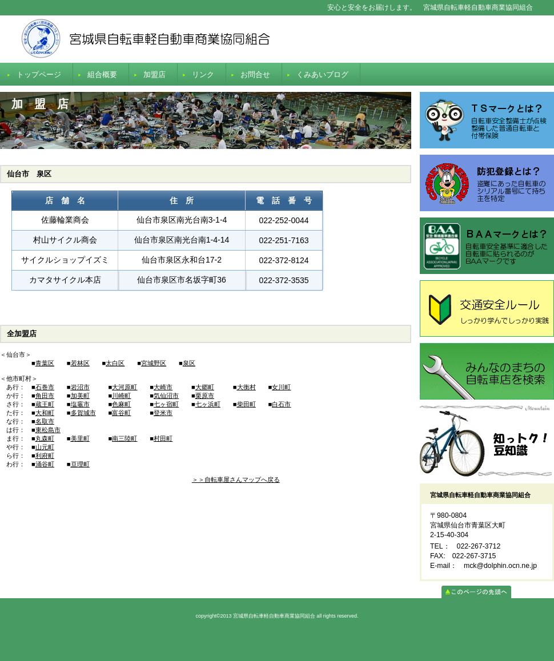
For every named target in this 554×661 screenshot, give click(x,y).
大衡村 (246, 387)
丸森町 (44, 438)
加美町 (80, 395)
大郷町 (204, 387)
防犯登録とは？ (487, 183)
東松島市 (48, 429)
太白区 (115, 363)
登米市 (163, 412)
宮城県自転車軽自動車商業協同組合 (277, 39)
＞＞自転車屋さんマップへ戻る (236, 479)
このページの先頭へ (476, 592)
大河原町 (124, 387)
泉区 (189, 363)
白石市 (281, 404)
